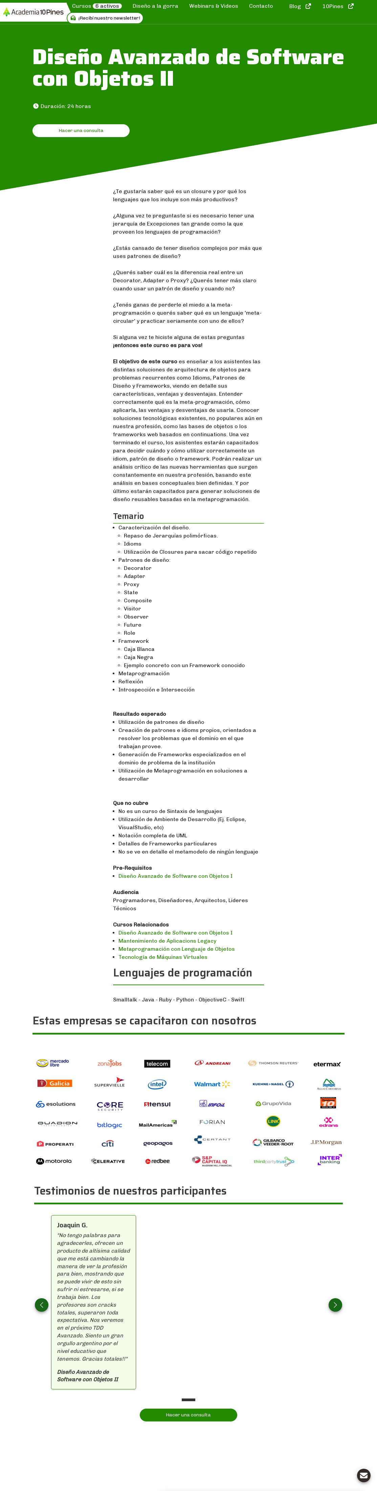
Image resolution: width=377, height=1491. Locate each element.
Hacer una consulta (81, 130)
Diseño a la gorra (155, 6)
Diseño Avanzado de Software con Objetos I (175, 876)
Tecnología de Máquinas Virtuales (162, 957)
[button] (41, 1305)
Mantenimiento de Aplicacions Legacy (167, 941)
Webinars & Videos (213, 6)
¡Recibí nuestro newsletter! (105, 18)
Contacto (261, 6)
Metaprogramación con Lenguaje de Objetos (176, 949)
